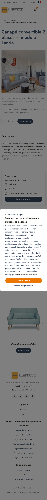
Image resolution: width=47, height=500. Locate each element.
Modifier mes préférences (23, 285)
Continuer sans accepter (14, 214)
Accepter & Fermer (23, 280)
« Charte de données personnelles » (26, 274)
